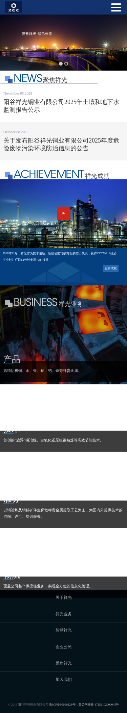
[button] (61, 64)
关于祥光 (64, 597)
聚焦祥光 (64, 663)
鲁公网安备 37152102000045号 (99, 704)
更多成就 (111, 268)
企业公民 (64, 646)
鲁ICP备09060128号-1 (63, 704)
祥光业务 (64, 614)
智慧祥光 (64, 630)
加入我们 (64, 679)
